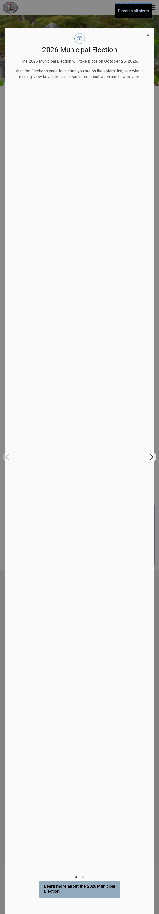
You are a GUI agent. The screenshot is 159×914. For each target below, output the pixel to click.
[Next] (150, 457)
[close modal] (148, 34)
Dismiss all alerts (133, 11)
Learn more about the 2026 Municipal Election (79, 889)
